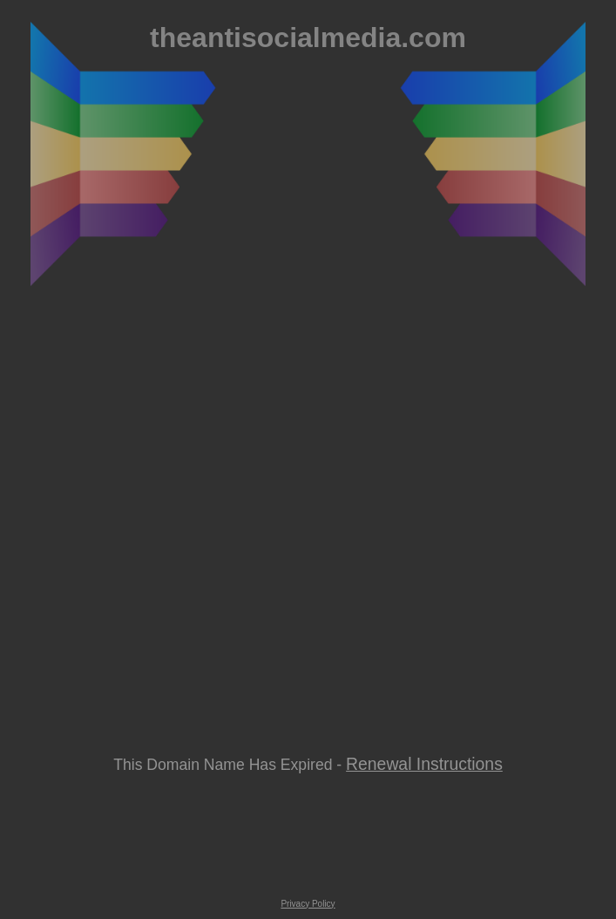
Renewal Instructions (424, 763)
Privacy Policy (308, 904)
